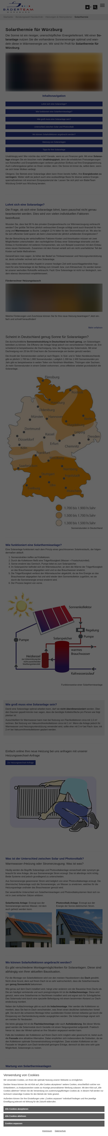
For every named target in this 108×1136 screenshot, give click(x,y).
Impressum (47, 1131)
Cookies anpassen (13, 1123)
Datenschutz (60, 1131)
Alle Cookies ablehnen (15, 1116)
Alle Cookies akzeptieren (16, 1109)
